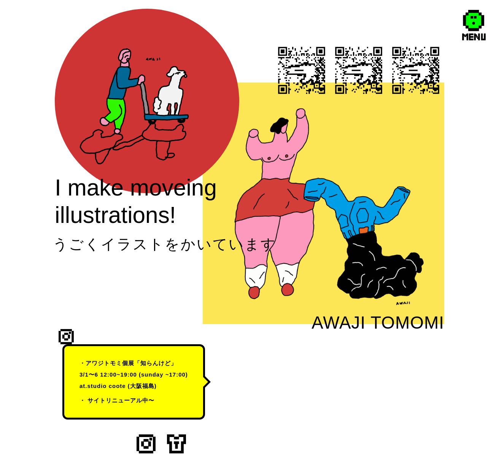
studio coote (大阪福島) (122, 386)
